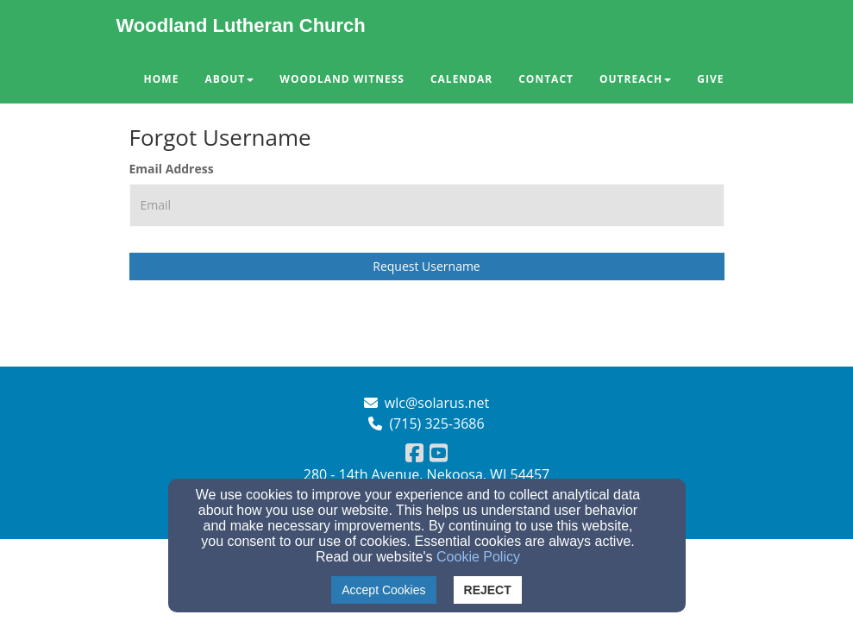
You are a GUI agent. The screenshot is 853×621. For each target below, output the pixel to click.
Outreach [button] (635, 79)
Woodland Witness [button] (342, 79)
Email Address (171, 168)
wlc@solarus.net (437, 402)
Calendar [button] (461, 79)
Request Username (426, 266)
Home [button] (161, 79)
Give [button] (710, 79)
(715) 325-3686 (436, 423)
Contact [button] (546, 79)
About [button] (229, 79)
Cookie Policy (478, 556)
